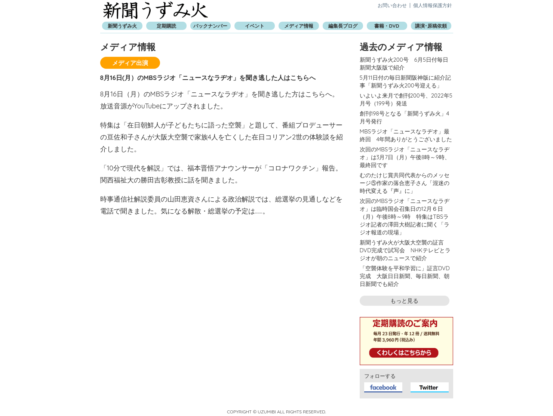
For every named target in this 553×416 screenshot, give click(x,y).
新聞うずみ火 (155, 10)
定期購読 (166, 26)
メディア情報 (298, 26)
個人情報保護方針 (432, 5)
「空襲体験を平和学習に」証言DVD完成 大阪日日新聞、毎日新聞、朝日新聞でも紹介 (405, 276)
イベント (254, 26)
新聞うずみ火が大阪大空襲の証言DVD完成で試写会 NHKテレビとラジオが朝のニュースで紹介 (405, 250)
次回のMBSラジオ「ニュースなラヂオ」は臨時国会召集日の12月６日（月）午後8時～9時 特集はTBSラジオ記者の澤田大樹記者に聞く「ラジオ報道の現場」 (405, 216)
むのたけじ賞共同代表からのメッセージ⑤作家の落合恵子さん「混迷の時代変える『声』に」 (404, 183)
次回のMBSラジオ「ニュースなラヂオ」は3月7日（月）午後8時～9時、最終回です (405, 157)
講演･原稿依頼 (431, 26)
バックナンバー (210, 26)
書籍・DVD (386, 26)
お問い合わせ (392, 5)
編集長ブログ (342, 26)
